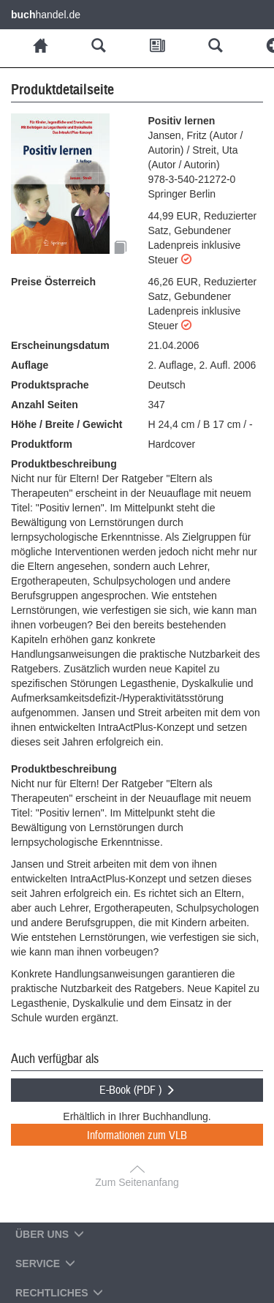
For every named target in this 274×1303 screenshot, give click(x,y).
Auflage (29, 365)
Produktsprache (50, 385)
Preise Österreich (53, 282)
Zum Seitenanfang (136, 1182)
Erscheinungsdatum (60, 345)
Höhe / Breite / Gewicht (66, 424)
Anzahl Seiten (44, 404)
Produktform (41, 444)
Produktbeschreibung (64, 464)
